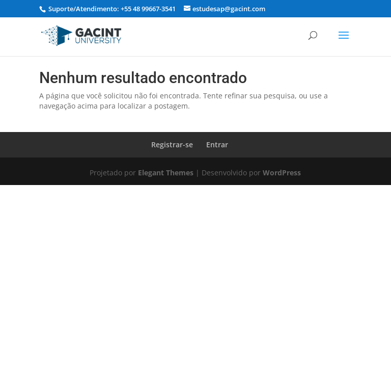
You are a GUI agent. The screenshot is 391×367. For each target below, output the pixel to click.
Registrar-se (172, 144)
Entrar (217, 144)
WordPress (282, 172)
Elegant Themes (165, 172)
